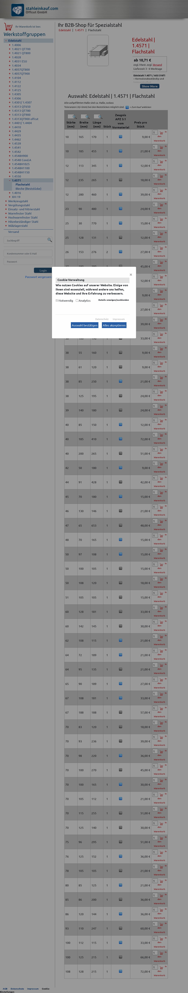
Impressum (119, 319)
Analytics (85, 300)
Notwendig (66, 300)
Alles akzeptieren (114, 325)
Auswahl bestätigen (84, 325)
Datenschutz (102, 319)
